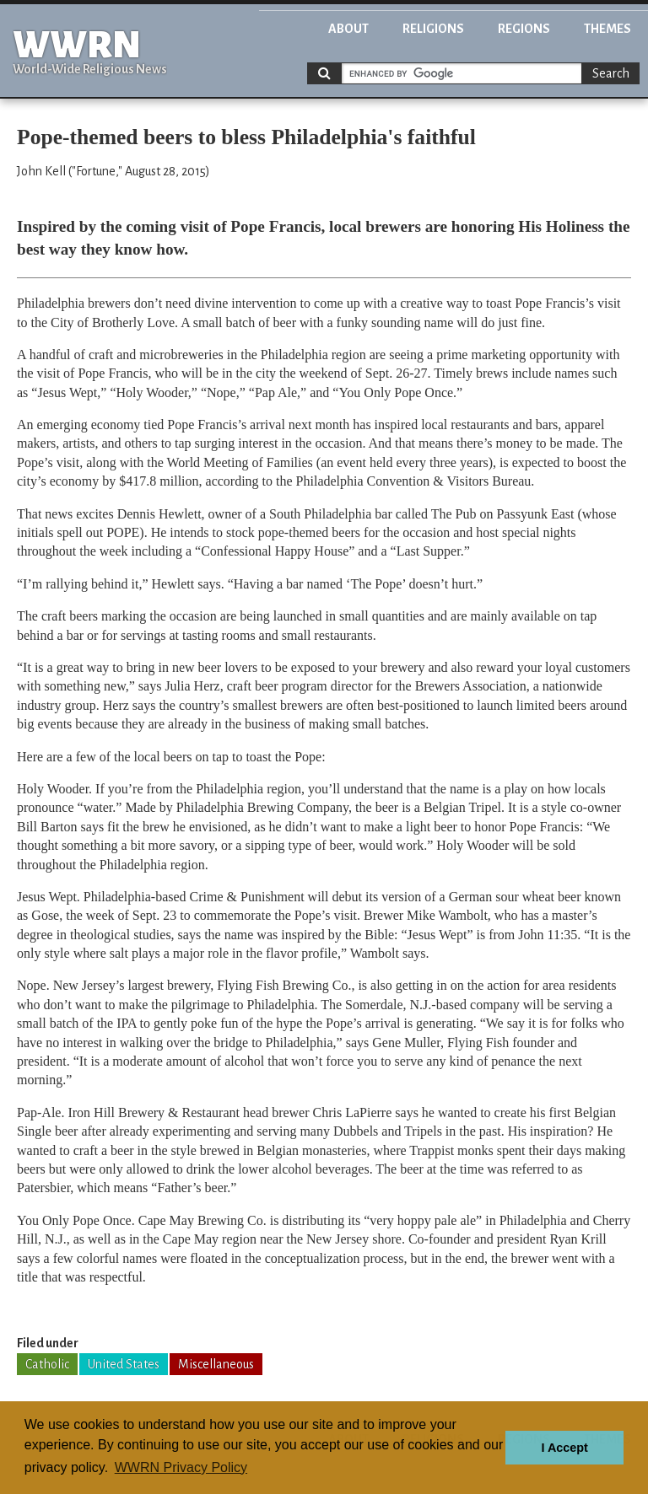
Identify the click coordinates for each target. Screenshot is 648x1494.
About (348, 28)
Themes (607, 28)
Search (610, 73)
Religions (433, 28)
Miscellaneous (216, 1364)
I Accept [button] (564, 1447)
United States (123, 1364)
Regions (524, 28)
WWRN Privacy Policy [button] (181, 1467)
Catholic (47, 1364)
